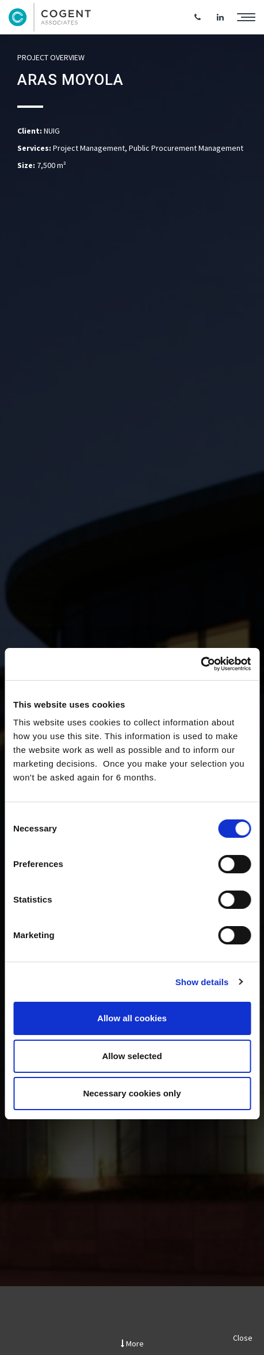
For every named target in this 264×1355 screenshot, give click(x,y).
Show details (202, 982)
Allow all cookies (132, 1018)
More (132, 1343)
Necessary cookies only (132, 1093)
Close (242, 1338)
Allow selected (132, 1056)
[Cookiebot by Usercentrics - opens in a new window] (200, 664)
